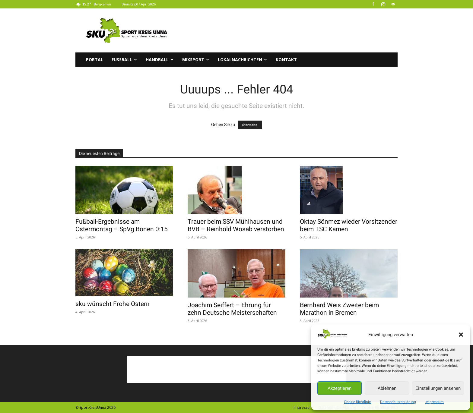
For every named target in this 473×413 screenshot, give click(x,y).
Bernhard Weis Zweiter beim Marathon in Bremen (339, 308)
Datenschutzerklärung (398, 402)
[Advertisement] (288, 30)
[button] (461, 335)
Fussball (124, 59)
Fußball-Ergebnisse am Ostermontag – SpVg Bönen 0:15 (121, 225)
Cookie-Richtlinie (357, 402)
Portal (94, 59)
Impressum (434, 402)
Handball (159, 59)
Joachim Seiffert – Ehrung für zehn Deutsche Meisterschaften (232, 308)
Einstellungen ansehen (438, 388)
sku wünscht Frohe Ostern (112, 303)
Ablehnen (387, 388)
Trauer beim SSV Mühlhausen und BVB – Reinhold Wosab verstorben (236, 225)
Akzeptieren (339, 388)
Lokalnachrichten (242, 59)
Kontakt (286, 59)
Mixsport (195, 59)
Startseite (249, 125)
